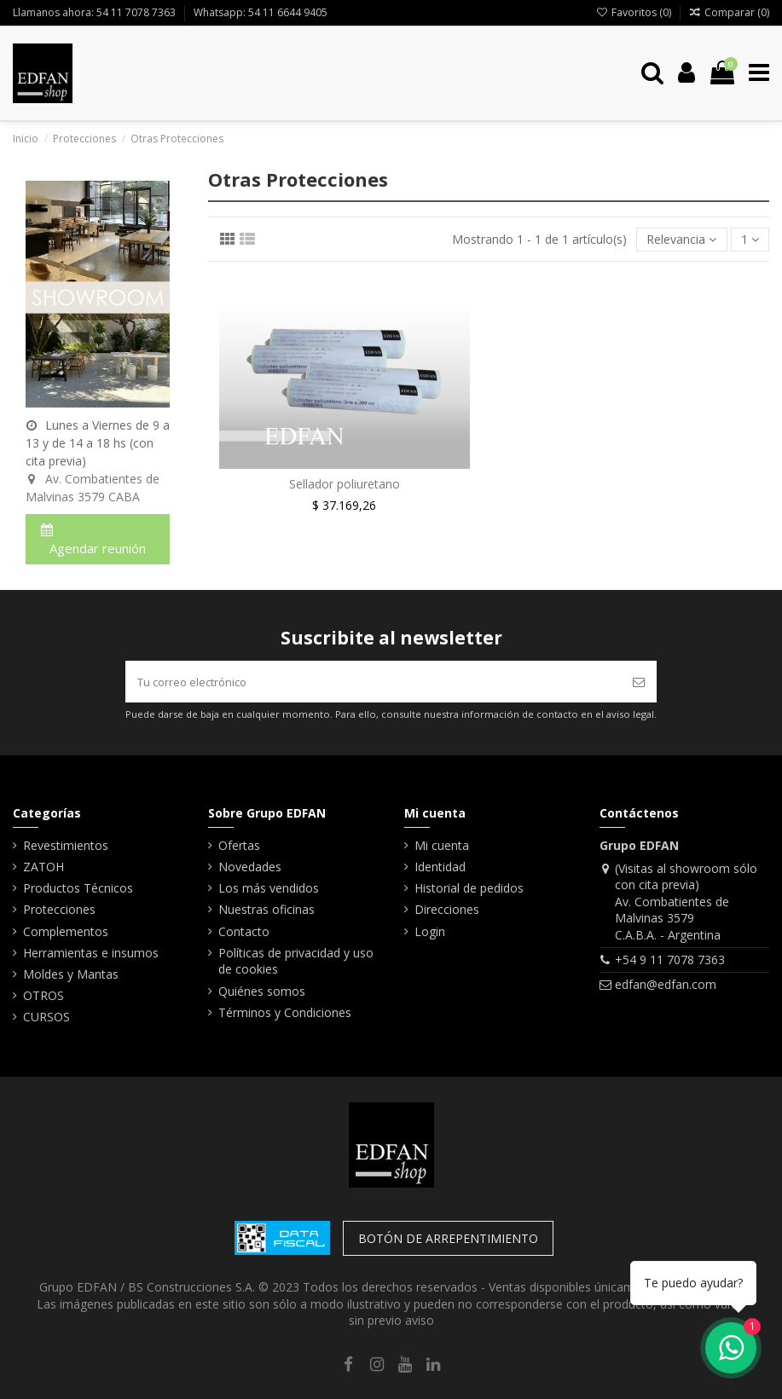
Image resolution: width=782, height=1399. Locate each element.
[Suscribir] (639, 681)
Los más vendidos (268, 888)
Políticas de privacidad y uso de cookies (296, 961)
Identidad (440, 866)
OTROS (43, 995)
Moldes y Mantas (71, 974)
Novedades (249, 866)
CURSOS (46, 1017)
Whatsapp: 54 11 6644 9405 (260, 12)
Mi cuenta (441, 845)
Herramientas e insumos (91, 953)
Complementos (65, 931)
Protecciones (59, 909)
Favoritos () (634, 12)
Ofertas (239, 845)
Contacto (243, 931)
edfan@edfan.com (665, 984)
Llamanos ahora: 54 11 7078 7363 (95, 12)
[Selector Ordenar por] (681, 240)
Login (429, 931)
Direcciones (446, 909)
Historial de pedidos (469, 888)
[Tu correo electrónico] (373, 681)
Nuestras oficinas (266, 909)
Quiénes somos (261, 991)
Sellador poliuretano (344, 484)
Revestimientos (65, 845)
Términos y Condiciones (284, 1012)
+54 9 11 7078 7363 (670, 959)
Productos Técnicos (78, 888)
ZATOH (43, 866)
